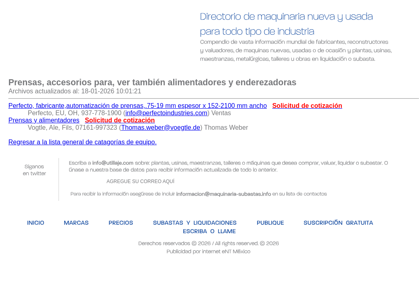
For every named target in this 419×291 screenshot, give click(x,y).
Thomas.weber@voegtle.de (160, 127)
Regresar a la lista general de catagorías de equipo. (82, 142)
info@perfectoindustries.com (166, 113)
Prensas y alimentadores (44, 120)
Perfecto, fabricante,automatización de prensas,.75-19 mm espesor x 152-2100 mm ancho (137, 105)
